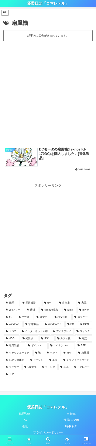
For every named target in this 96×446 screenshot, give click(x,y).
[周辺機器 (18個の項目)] (31, 303)
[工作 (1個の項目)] (53, 360)
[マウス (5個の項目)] (25, 317)
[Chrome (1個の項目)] (30, 367)
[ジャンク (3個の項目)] (83, 331)
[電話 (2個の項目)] (84, 338)
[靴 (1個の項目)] (38, 353)
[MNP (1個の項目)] (68, 353)
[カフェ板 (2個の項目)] (65, 338)
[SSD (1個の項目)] (84, 345)
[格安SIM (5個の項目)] (62, 317)
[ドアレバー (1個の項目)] (82, 367)
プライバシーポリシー (48, 432)
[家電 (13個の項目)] (84, 303)
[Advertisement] (48, 92)
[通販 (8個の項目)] (31, 310)
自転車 (71, 413)
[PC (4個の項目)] (71, 324)
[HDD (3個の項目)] (12, 338)
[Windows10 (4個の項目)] (54, 324)
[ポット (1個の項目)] (53, 353)
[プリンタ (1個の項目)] (49, 367)
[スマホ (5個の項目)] (43, 317)
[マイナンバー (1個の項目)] (61, 345)
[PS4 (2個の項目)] (46, 338)
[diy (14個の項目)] (49, 303)
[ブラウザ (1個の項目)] (12, 367)
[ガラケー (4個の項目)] (82, 317)
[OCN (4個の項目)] (85, 324)
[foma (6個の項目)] (69, 310)
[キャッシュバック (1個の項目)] (18, 353)
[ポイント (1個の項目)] (37, 345)
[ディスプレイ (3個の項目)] (62, 331)
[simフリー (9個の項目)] (14, 310)
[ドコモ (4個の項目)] (11, 331)
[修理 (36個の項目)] (12, 303)
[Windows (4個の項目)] (13, 324)
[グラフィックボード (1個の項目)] (76, 360)
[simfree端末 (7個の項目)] (50, 310)
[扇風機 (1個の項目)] (84, 353)
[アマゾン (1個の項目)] (37, 360)
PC (25, 420)
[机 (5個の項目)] (10, 317)
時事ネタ (71, 426)
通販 (25, 426)
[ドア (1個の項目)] (48, 374)
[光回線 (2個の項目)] (30, 338)
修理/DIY (25, 413)
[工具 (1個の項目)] (64, 367)
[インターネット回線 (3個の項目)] (35, 331)
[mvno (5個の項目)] (84, 310)
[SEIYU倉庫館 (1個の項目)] (15, 360)
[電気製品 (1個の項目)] (14, 345)
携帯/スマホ (71, 420)
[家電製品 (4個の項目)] (32, 324)
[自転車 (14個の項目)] (66, 303)
